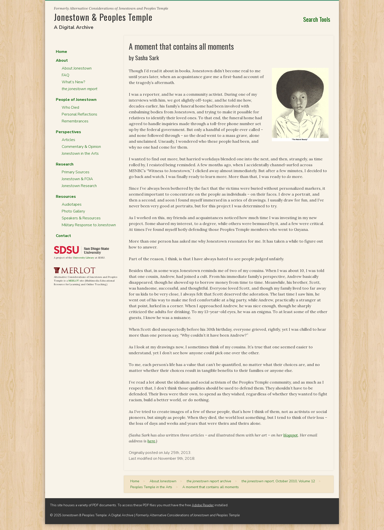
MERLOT (74, 280)
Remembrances (75, 121)
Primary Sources (75, 172)
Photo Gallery (73, 211)
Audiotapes (72, 204)
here (151, 440)
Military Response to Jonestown (89, 225)
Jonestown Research (79, 185)
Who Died (70, 107)
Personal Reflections (79, 114)
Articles (68, 139)
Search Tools (316, 19)
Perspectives (68, 132)
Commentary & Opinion (81, 146)
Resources (66, 196)
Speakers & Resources (81, 218)
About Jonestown (77, 68)
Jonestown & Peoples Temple (103, 16)
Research (64, 164)
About (62, 60)
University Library (83, 257)
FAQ (65, 75)
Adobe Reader (203, 505)
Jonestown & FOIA (77, 179)
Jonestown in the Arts (80, 153)
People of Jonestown (76, 99)
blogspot (290, 435)
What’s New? (73, 82)
